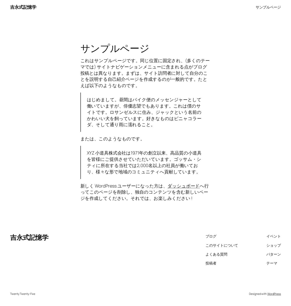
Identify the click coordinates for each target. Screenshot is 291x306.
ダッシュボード (184, 186)
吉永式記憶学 (23, 7)
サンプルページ (268, 7)
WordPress (274, 294)
